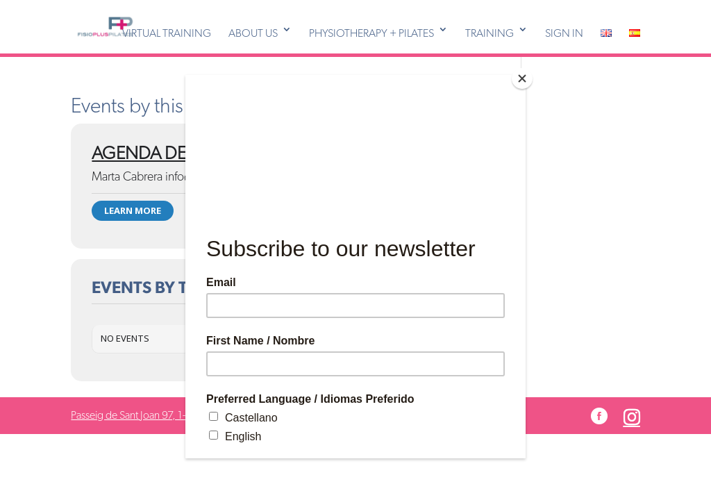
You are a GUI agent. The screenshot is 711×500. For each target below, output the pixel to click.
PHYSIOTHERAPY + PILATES (371, 33)
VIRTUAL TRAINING (166, 33)
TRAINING (489, 33)
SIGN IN (564, 33)
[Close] (522, 78)
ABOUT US (253, 33)
